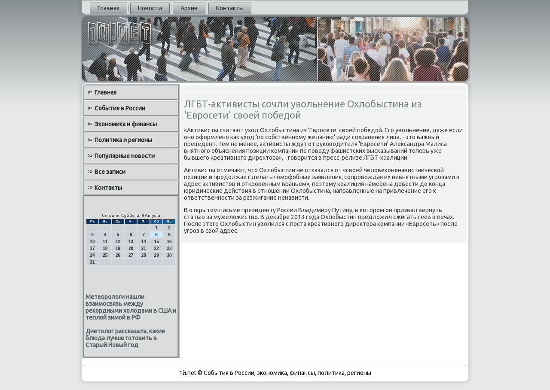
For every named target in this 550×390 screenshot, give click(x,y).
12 (118, 241)
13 (130, 241)
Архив (189, 8)
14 (143, 241)
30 (169, 255)
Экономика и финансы (126, 124)
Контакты (230, 8)
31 (92, 262)
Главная (108, 8)
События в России (120, 108)
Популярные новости (125, 155)
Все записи (110, 171)
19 (118, 248)
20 (130, 248)
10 (92, 241)
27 (130, 255)
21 (143, 248)
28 (143, 255)
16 (169, 241)
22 (156, 248)
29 (156, 255)
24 (92, 255)
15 (156, 241)
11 (105, 241)
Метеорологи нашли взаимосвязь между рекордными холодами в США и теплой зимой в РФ (131, 307)
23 (169, 248)
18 (105, 248)
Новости (150, 8)
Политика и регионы (123, 140)
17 (92, 248)
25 (105, 255)
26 (118, 255)
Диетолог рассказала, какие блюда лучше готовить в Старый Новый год (125, 338)
